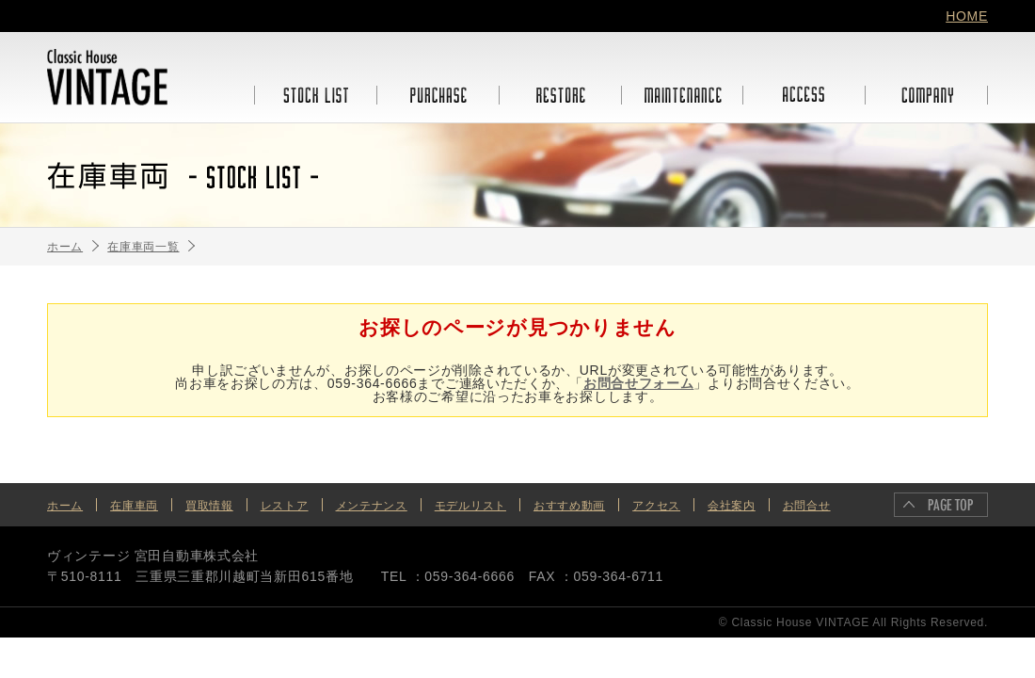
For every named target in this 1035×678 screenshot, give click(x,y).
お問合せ (807, 505)
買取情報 (209, 505)
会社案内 (732, 505)
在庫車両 (134, 505)
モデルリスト (470, 505)
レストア (285, 505)
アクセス (656, 505)
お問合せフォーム (638, 383)
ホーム (65, 505)
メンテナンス (371, 505)
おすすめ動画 (569, 505)
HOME (967, 16)
